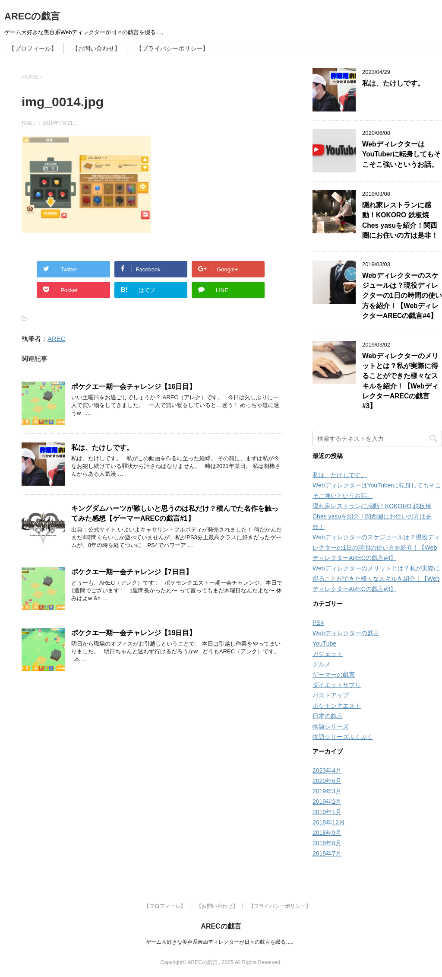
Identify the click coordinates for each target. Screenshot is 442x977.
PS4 (318, 622)
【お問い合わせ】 (96, 48)
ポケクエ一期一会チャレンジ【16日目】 (133, 386)
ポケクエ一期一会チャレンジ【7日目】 (132, 572)
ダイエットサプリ (337, 684)
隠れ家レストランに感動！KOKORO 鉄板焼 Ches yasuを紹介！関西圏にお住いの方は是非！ (400, 220)
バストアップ (331, 695)
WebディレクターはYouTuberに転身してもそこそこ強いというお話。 (401, 154)
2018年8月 (327, 843)
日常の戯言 (328, 716)
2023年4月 (327, 770)
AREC (56, 338)
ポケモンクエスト (337, 705)
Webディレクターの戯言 (346, 633)
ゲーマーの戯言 (334, 674)
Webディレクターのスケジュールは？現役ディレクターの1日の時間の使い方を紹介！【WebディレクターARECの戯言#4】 (402, 296)
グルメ (322, 664)
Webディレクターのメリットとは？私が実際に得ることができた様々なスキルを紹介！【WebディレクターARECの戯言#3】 (376, 578)
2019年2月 (327, 801)
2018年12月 (329, 822)
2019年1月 (327, 811)
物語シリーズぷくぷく (343, 736)
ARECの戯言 (32, 16)
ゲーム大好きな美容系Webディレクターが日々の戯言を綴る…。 (221, 942)
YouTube (324, 643)
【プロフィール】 (33, 48)
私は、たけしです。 (102, 447)
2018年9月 (327, 832)
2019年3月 (327, 791)
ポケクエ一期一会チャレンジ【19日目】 (133, 632)
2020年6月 (327, 780)
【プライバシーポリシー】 (172, 48)
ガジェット (328, 653)
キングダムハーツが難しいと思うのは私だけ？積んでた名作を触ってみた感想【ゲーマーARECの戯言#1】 (174, 513)
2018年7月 (327, 853)
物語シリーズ (331, 726)
